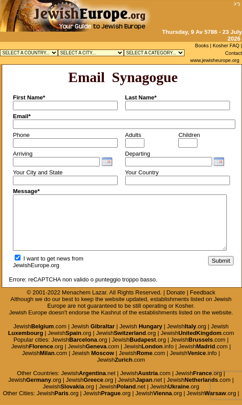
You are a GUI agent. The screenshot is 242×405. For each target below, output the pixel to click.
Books (202, 45)
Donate (175, 292)
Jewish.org (186, 326)
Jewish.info (149, 346)
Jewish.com (39, 326)
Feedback (202, 292)
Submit (221, 260)
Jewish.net (88, 373)
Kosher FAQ (226, 45)
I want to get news (42, 258)
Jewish (93, 326)
